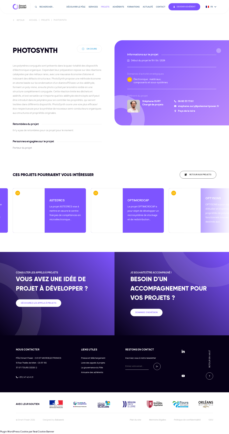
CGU (211, 420)
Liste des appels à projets (93, 363)
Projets (105, 7)
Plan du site (135, 420)
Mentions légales (157, 420)
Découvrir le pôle (75, 7)
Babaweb (59, 420)
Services (93, 7)
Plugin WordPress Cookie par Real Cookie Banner (27, 432)
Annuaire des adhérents (92, 372)
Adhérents (118, 7)
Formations (133, 7)
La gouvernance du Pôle (92, 368)
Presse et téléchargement (93, 358)
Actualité (148, 7)
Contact (160, 7)
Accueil (33, 20)
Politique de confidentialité (187, 420)
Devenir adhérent (184, 7)
